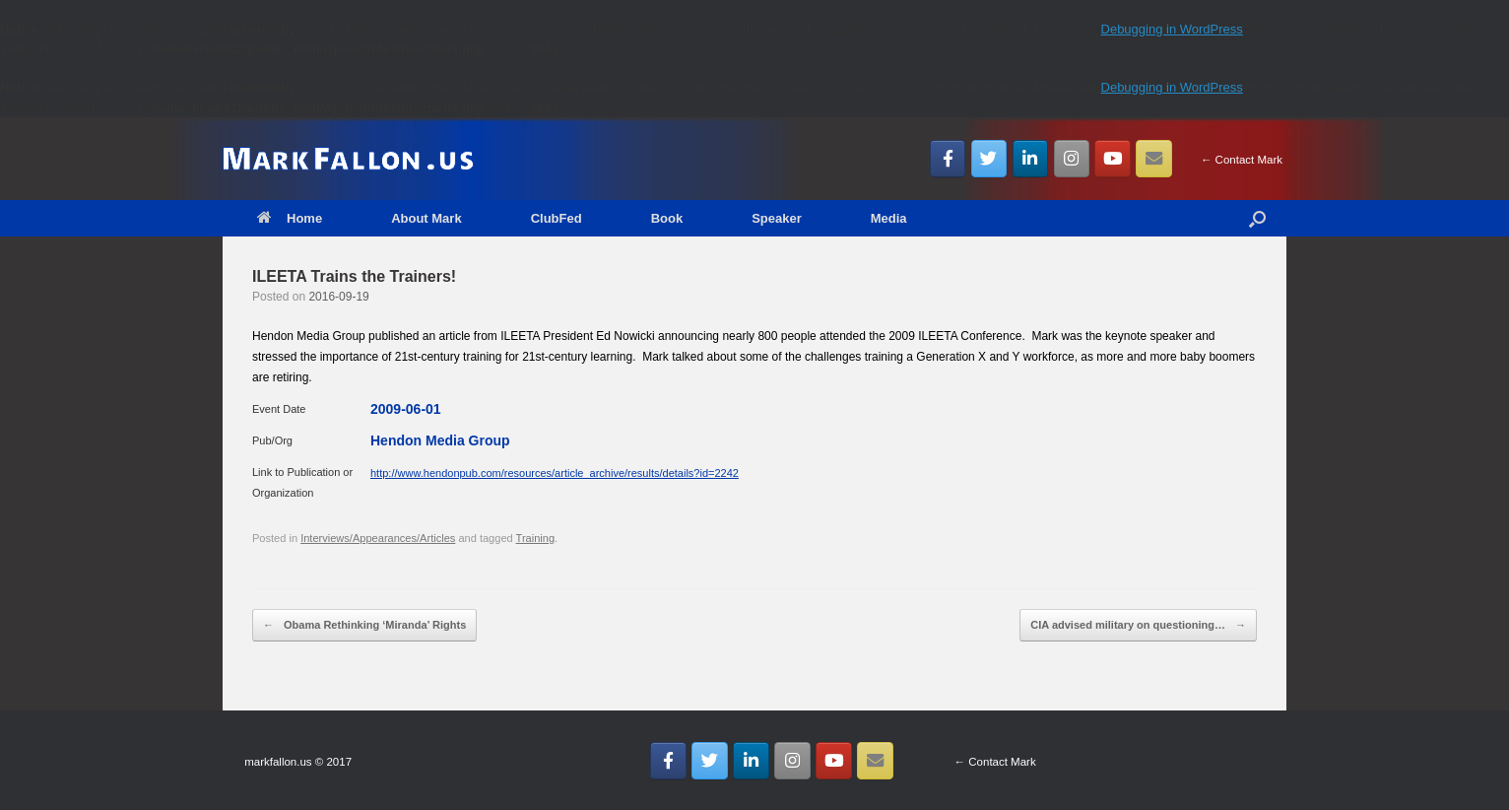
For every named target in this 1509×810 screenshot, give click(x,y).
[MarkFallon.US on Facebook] (948, 158)
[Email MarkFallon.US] (1154, 158)
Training (536, 538)
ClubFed (556, 218)
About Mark (426, 218)
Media (889, 218)
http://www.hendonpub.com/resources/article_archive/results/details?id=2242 (554, 473)
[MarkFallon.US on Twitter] (989, 158)
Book (667, 218)
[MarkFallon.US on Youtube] (1112, 158)
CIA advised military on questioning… (1138, 626)
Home (289, 218)
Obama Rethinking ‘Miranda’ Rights (364, 626)
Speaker (777, 218)
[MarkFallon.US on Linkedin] (1031, 158)
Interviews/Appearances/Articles (377, 538)
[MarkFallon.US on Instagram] (1072, 158)
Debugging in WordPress (1172, 29)
